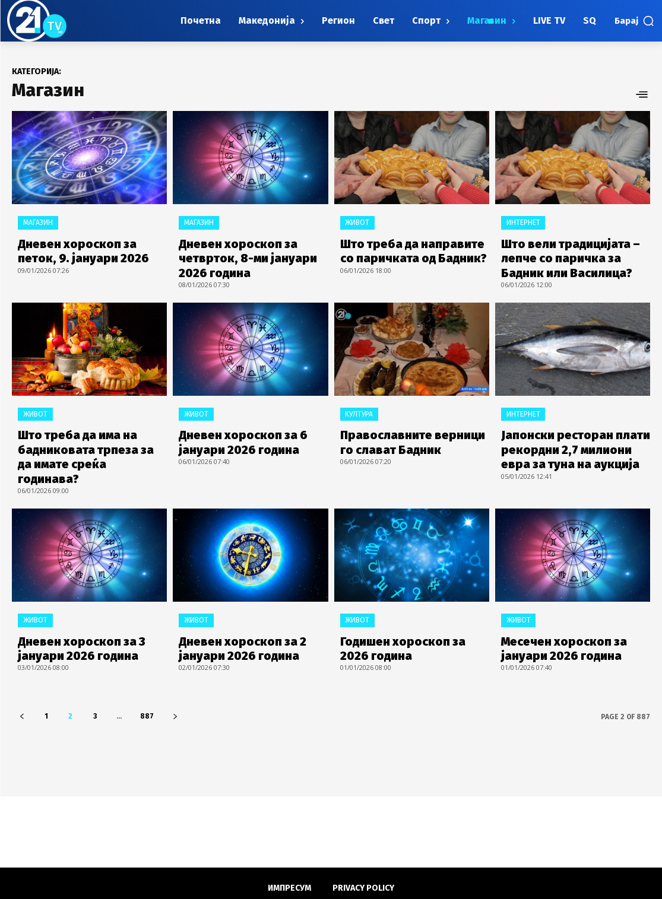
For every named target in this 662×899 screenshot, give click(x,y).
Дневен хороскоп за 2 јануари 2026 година (233, 615)
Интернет (523, 222)
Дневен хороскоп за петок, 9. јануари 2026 (91, 248)
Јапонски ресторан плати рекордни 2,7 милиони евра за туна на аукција (569, 438)
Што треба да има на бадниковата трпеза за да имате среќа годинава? (83, 438)
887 (147, 682)
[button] (635, 21)
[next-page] (175, 682)
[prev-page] (21, 682)
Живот (357, 222)
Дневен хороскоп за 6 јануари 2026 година (234, 432)
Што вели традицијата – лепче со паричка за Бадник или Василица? (571, 254)
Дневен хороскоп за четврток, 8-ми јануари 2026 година (250, 254)
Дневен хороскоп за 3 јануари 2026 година (72, 615)
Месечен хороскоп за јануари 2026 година (575, 615)
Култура (359, 406)
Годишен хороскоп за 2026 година (407, 615)
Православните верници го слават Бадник (408, 432)
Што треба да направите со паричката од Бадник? (409, 248)
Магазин (37, 222)
